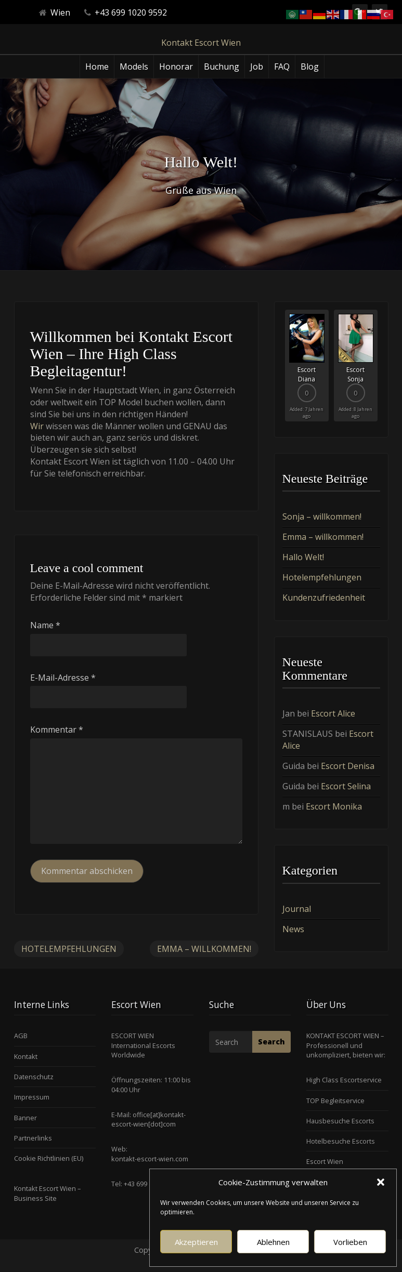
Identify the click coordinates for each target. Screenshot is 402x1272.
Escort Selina (346, 786)
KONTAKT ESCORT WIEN (342, 1035)
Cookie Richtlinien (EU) (48, 1158)
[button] (380, 1182)
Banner (25, 1117)
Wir (37, 426)
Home (97, 66)
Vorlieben (350, 1242)
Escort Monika (334, 806)
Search (271, 1041)
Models (134, 66)
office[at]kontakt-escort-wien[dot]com (148, 1119)
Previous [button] (282, 369)
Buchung (221, 66)
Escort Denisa (347, 766)
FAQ (282, 66)
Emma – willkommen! (204, 949)
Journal (296, 909)
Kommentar (56, 729)
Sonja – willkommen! (321, 516)
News (293, 929)
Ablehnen (273, 1242)
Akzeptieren (196, 1242)
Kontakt (25, 1056)
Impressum (31, 1097)
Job (256, 66)
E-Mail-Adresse (63, 677)
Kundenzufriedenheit (323, 597)
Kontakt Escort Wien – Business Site (47, 1193)
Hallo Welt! (303, 557)
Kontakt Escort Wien (201, 42)
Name (45, 625)
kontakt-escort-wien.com (149, 1158)
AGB (21, 1035)
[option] (307, 365)
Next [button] (380, 369)
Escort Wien (324, 1161)
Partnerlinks (33, 1138)
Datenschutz (34, 1076)
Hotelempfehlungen (68, 949)
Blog (310, 66)
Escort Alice (333, 713)
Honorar (176, 66)
